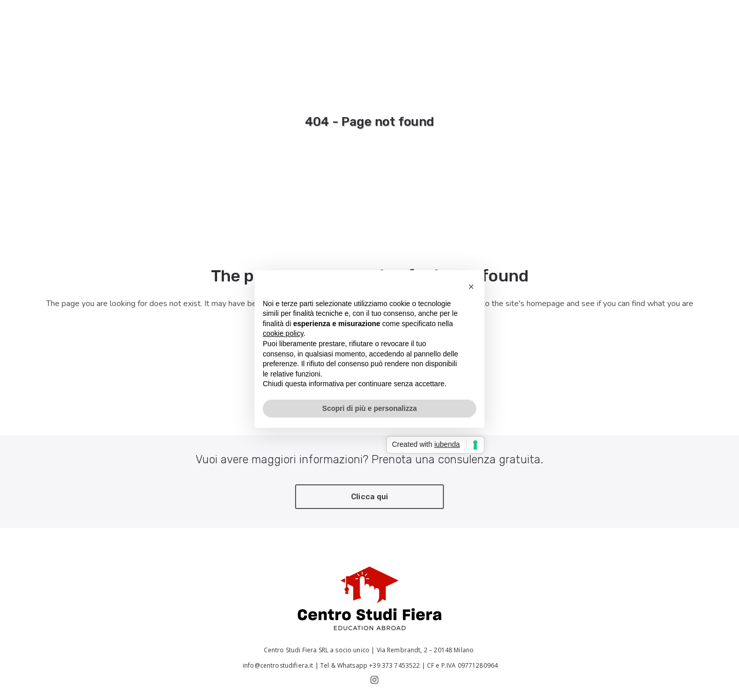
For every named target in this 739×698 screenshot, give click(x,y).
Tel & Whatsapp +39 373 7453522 (370, 665)
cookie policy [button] (283, 333)
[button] (471, 286)
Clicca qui (369, 496)
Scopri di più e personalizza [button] (369, 408)
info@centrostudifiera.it (277, 665)
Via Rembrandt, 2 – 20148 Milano (426, 650)
